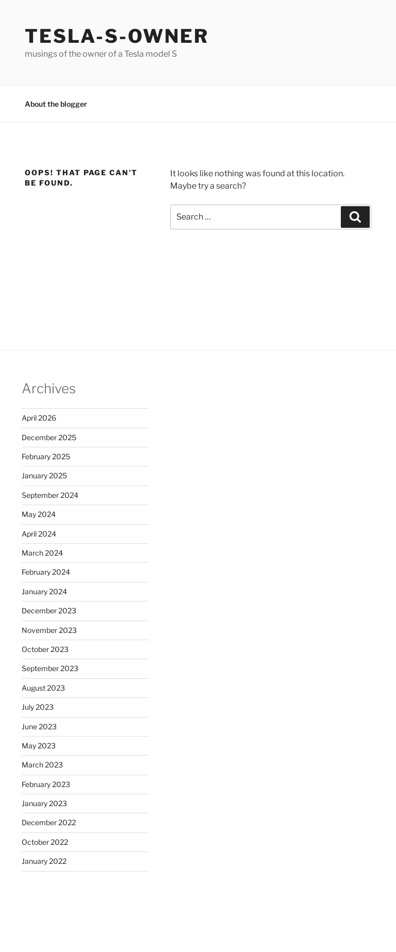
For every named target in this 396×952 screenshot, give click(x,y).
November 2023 (49, 630)
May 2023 (39, 745)
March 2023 (42, 764)
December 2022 (49, 822)
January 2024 (44, 591)
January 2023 (44, 803)
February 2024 (46, 571)
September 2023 (50, 668)
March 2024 (42, 552)
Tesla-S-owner (116, 36)
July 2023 (38, 707)
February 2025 (46, 456)
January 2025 (44, 475)
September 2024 (50, 495)
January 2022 (44, 861)
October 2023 (45, 649)
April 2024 (39, 533)
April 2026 (39, 417)
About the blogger (56, 103)
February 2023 (46, 784)
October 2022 (45, 842)
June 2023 (39, 726)
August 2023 (43, 687)
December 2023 (49, 610)
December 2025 (49, 437)
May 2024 (39, 514)
